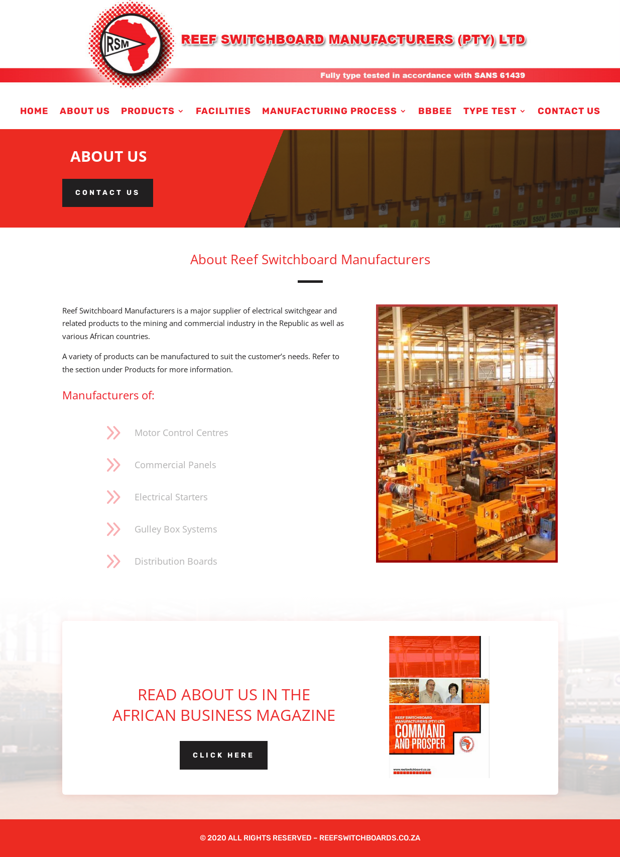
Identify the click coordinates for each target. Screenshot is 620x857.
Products (148, 112)
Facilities (223, 112)
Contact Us (569, 112)
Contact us (107, 192)
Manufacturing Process (329, 112)
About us (85, 112)
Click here (224, 755)
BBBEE (435, 112)
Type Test (490, 112)
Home (34, 112)
